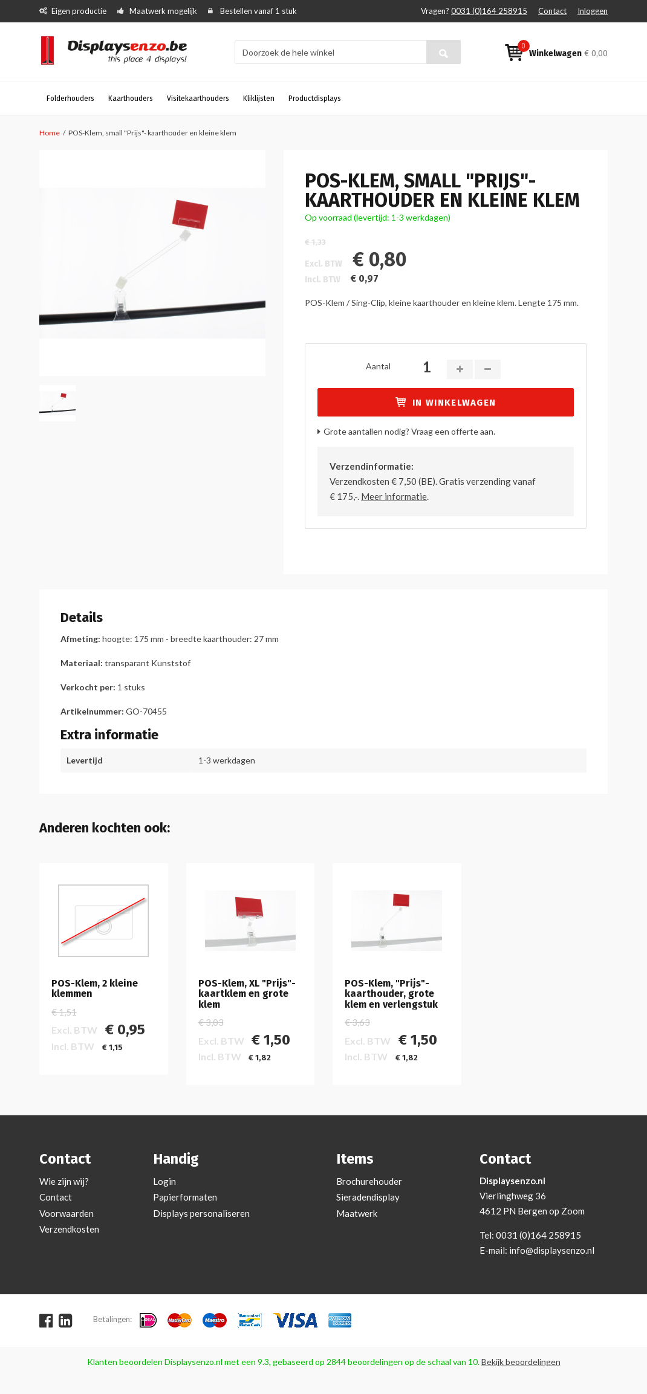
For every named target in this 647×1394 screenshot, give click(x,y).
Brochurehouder (369, 1181)
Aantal (378, 366)
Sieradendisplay (368, 1196)
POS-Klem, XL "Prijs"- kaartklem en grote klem (247, 994)
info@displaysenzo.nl (551, 1250)
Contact (552, 11)
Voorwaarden (66, 1213)
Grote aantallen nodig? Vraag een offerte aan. (409, 431)
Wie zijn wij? (64, 1181)
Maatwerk (356, 1213)
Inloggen (592, 11)
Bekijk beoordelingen (521, 1362)
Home (49, 132)
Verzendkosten (69, 1229)
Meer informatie (394, 496)
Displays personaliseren (201, 1213)
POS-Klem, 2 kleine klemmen (94, 988)
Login (164, 1181)
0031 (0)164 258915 (489, 11)
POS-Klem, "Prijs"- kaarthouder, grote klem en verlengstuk (391, 994)
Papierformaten (185, 1196)
